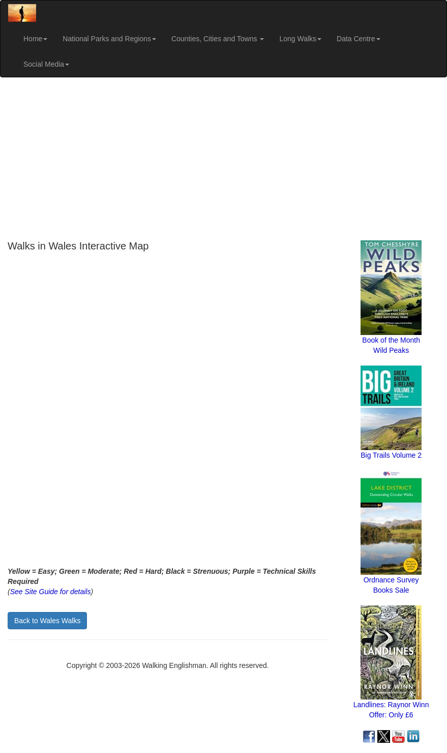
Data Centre (358, 39)
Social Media (46, 64)
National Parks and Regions (109, 39)
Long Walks (300, 39)
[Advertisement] (223, 159)
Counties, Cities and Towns (217, 39)
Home (35, 39)
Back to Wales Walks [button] (47, 621)
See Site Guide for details (50, 592)
